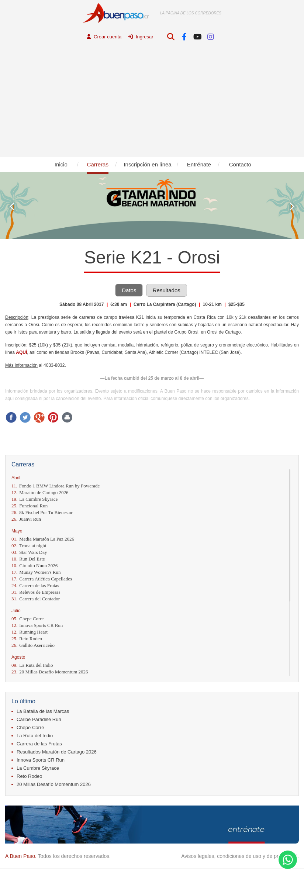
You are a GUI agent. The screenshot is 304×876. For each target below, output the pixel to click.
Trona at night (28, 546)
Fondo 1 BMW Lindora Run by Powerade (55, 486)
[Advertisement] (152, 102)
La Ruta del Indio (32, 665)
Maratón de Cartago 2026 (39, 493)
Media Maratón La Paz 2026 (42, 539)
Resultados (166, 290)
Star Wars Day (29, 552)
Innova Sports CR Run (37, 625)
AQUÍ (21, 352)
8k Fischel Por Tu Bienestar (42, 512)
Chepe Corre (27, 619)
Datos (129, 290)
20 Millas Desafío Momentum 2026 (49, 672)
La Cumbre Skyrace (34, 499)
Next (292, 207)
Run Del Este (28, 559)
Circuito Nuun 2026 (34, 566)
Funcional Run (29, 506)
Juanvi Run (26, 519)
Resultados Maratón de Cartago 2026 (57, 752)
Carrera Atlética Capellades (41, 579)
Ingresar (140, 36)
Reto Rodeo (26, 639)
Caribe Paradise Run (39, 719)
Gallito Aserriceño (33, 645)
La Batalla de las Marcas (43, 711)
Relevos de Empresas (35, 592)
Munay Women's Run (36, 572)
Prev (12, 207)
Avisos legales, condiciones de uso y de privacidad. (240, 856)
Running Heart (29, 632)
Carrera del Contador (35, 599)
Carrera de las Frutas (35, 586)
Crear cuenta (104, 36)
